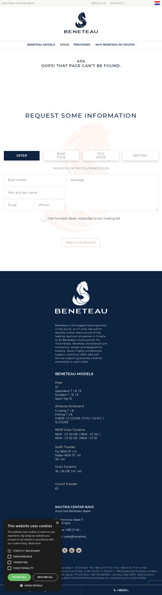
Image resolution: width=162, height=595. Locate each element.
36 (56, 471)
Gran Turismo (65, 467)
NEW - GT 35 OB (66, 438)
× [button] (57, 523)
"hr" (157, 3)
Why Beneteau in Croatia (115, 44)
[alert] (32, 555)
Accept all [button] (19, 577)
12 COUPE (61, 422)
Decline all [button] (45, 577)
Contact (117, 3)
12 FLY (97, 418)
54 (63, 459)
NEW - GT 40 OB (66, 434)
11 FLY (87, 418)
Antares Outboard (69, 406)
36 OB (65, 471)
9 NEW (60, 418)
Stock (64, 44)
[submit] (81, 242)
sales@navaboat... (76, 536)
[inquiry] (112, 192)
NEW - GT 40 (89, 434)
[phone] (50, 205)
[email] (19, 205)
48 (57, 459)
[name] (34, 192)
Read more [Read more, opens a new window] (34, 543)
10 (56, 387)
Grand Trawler (66, 484)
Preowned (82, 44)
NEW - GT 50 (88, 438)
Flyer (59, 382)
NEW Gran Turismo (70, 430)
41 (75, 451)
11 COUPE (73, 418)
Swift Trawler (65, 447)
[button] (33, 585)
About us (98, 3)
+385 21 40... (73, 530)
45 (79, 471)
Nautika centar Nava (18, 3)
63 (56, 488)
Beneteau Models (41, 44)
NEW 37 (65, 451)
